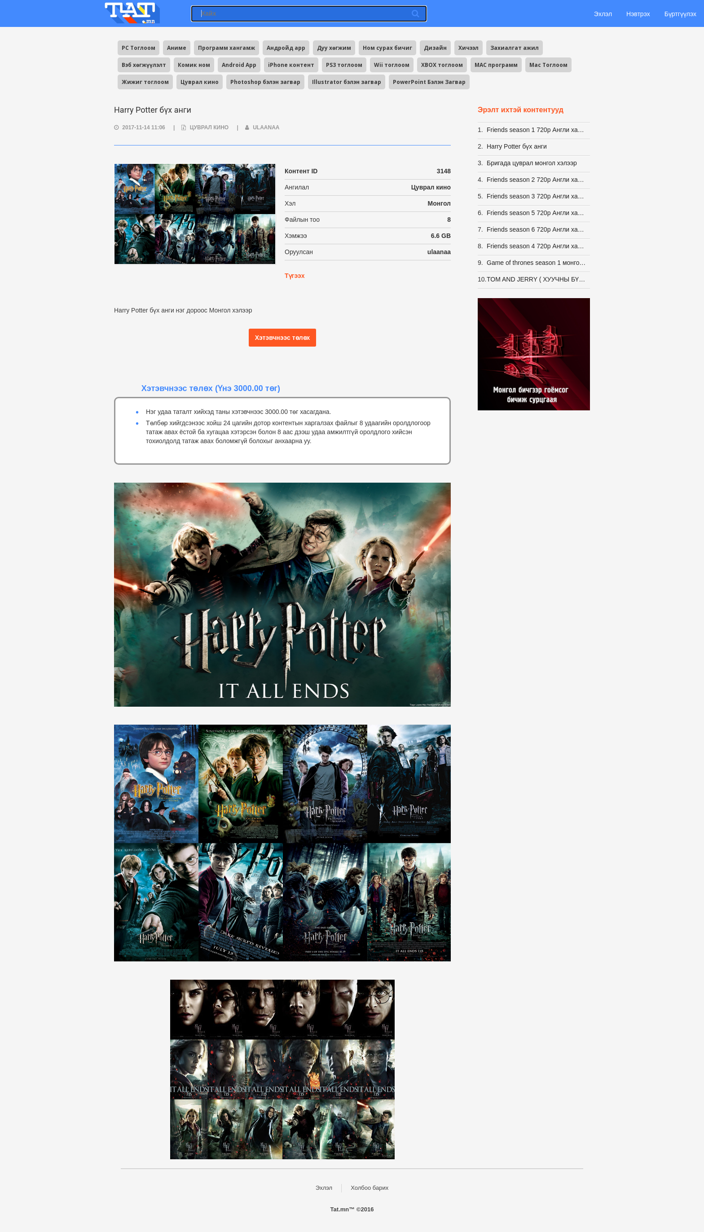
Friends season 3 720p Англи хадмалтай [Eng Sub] (537, 196)
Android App (239, 65)
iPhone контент (291, 65)
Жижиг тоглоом (145, 82)
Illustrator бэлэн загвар (346, 82)
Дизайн (435, 48)
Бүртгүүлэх (680, 14)
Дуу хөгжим (334, 48)
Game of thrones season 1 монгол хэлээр (537, 262)
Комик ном (194, 65)
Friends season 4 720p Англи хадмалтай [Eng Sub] (537, 246)
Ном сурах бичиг (387, 48)
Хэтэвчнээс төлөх (282, 337)
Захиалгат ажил (514, 48)
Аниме (176, 48)
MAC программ (496, 65)
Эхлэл (602, 14)
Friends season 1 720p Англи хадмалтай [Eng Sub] (537, 129)
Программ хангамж (226, 48)
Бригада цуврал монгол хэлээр (532, 163)
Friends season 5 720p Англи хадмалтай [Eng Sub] (537, 212)
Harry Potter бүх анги (517, 146)
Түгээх (294, 275)
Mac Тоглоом (548, 65)
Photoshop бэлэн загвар (265, 82)
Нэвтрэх (638, 14)
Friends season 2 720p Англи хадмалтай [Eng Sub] (537, 179)
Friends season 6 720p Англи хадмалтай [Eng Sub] (537, 229)
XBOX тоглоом (442, 65)
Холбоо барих (369, 1187)
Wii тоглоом (391, 65)
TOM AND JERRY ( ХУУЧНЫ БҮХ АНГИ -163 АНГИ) (537, 279)
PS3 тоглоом (344, 65)
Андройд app (286, 48)
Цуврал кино (199, 82)
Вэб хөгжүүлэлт (144, 65)
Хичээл (468, 48)
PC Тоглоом (138, 48)
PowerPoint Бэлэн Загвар (429, 82)
